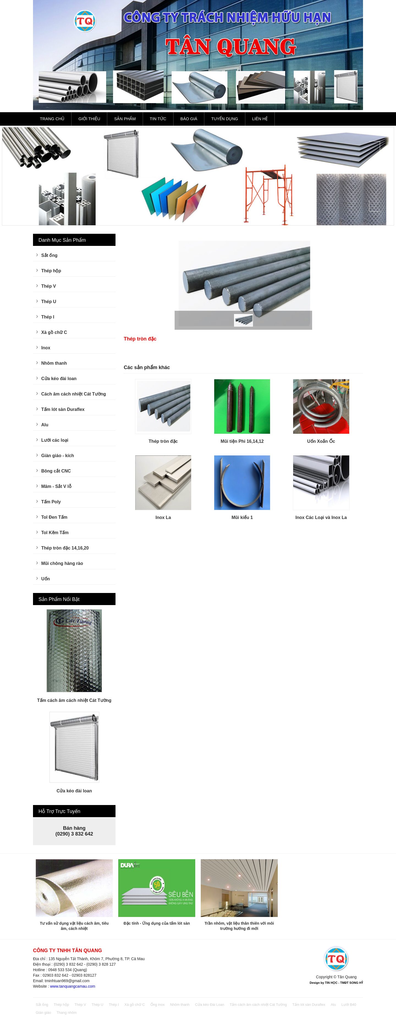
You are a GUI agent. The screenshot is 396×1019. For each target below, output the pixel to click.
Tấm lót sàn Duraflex (62, 409)
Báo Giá (188, 118)
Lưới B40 (348, 1004)
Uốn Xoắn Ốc (321, 441)
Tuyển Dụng (224, 118)
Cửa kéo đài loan (58, 378)
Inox (45, 347)
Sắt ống (49, 255)
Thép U (48, 301)
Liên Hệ (260, 118)
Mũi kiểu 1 (242, 517)
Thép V (48, 286)
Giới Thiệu (89, 118)
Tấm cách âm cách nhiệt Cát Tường (74, 700)
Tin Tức (158, 118)
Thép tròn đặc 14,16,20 (65, 548)
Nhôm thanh (54, 363)
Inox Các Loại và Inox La (321, 517)
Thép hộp (51, 270)
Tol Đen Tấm (54, 517)
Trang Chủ (52, 118)
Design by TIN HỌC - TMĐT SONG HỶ (336, 982)
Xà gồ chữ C (54, 332)
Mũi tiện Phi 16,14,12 (242, 441)
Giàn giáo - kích (57, 455)
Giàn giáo (43, 1012)
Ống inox (157, 1004)
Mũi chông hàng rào (62, 563)
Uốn (45, 578)
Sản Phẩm (125, 118)
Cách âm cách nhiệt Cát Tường (73, 394)
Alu (44, 424)
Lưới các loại (54, 440)
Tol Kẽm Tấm (54, 532)
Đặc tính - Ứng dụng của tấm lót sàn (157, 923)
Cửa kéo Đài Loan (209, 1004)
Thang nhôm (67, 1012)
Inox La (163, 517)
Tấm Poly (51, 501)
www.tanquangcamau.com (72, 986)
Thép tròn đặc (163, 441)
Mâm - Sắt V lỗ (56, 486)
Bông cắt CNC (56, 471)
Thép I (47, 317)
